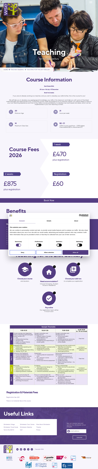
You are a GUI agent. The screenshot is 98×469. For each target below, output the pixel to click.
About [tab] (76, 221)
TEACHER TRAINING (16, 69)
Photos (38, 430)
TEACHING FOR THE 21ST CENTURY (37, 69)
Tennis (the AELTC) (9, 430)
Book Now (49, 200)
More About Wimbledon (43, 424)
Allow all (75, 252)
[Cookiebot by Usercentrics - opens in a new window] (80, 215)
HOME (6, 69)
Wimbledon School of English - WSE (11, 9)
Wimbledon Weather (26, 427)
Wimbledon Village (9, 424)
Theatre (38, 427)
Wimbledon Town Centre (27, 424)
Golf (21, 430)
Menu (91, 1)
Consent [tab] (22, 221)
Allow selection (49, 252)
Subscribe (79, 437)
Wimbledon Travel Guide (11, 427)
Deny (22, 252)
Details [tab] (49, 221)
